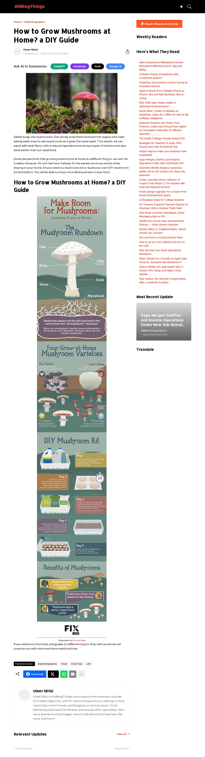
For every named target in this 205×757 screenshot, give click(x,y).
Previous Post (24, 748)
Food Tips (76, 663)
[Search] (187, 6)
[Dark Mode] (179, 6)
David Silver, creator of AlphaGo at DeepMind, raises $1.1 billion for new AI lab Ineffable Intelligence (163, 114)
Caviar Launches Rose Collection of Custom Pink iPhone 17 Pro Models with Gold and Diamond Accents (162, 183)
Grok (98, 66)
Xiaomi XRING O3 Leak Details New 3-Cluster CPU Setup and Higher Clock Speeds (161, 270)
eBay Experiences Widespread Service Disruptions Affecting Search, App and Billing (161, 66)
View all (121, 734)
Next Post (121, 748)
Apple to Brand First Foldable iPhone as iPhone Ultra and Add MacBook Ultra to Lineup (161, 94)
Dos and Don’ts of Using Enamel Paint (161, 237)
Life (89, 663)
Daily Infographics (34, 21)
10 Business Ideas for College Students (161, 199)
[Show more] (81, 674)
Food (64, 663)
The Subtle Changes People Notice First (162, 138)
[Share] (126, 51)
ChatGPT (59, 66)
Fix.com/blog (79, 640)
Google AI (115, 66)
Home (17, 21)
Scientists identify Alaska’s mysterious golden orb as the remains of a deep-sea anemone (162, 171)
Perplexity (80, 66)
